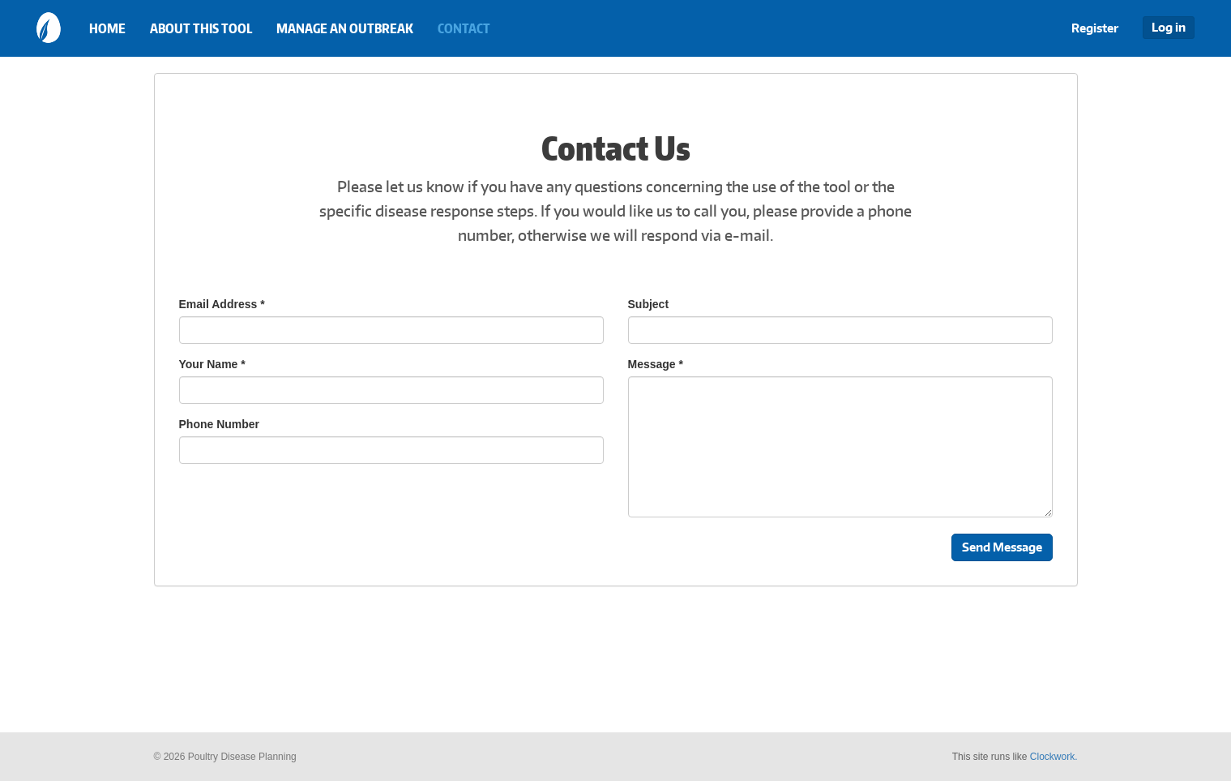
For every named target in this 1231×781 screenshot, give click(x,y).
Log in (1169, 27)
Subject (648, 304)
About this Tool (201, 28)
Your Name (212, 364)
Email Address (222, 304)
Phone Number (219, 424)
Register (1094, 28)
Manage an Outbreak (344, 28)
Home (107, 28)
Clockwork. (1054, 756)
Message (656, 364)
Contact (464, 28)
